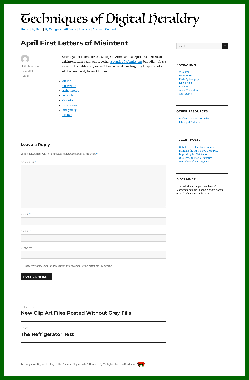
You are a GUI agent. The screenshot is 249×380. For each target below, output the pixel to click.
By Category (53, 29)
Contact (110, 29)
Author (98, 29)
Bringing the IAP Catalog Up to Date (198, 150)
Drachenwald (71, 105)
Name (26, 214)
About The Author (189, 90)
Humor (25, 75)
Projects (84, 29)
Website (27, 248)
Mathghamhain (30, 66)
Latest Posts (185, 82)
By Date (37, 29)
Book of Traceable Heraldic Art (196, 118)
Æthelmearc (70, 90)
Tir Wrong (69, 85)
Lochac (67, 114)
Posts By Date (186, 75)
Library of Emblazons (191, 122)
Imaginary (69, 110)
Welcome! (184, 72)
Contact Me (185, 93)
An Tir (66, 81)
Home (25, 29)
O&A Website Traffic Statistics (195, 158)
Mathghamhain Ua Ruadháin (119, 364)
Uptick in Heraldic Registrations (196, 147)
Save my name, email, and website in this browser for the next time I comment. (68, 266)
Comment (28, 162)
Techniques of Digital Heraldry (37, 364)
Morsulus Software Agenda (194, 161)
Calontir (67, 100)
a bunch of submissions (126, 61)
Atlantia (67, 95)
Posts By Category (189, 79)
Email (26, 231)
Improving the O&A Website (194, 154)
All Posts (70, 29)
